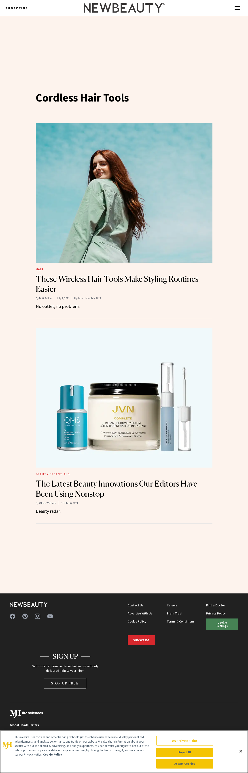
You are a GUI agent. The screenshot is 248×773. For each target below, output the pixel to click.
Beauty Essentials (53, 474)
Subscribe (16, 8)
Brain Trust (174, 613)
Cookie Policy (137, 621)
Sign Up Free (65, 683)
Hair (40, 269)
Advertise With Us (140, 613)
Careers (172, 605)
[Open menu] (237, 8)
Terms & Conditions (181, 621)
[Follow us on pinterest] (25, 616)
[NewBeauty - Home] (123, 8)
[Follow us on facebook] (12, 616)
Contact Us (135, 605)
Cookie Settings (222, 624)
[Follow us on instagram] (37, 616)
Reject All (184, 752)
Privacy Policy (216, 613)
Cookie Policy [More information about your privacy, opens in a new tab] (52, 754)
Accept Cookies (184, 764)
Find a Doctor (215, 605)
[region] (124, 752)
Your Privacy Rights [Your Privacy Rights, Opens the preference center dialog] (184, 741)
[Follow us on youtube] (50, 616)
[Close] (241, 751)
